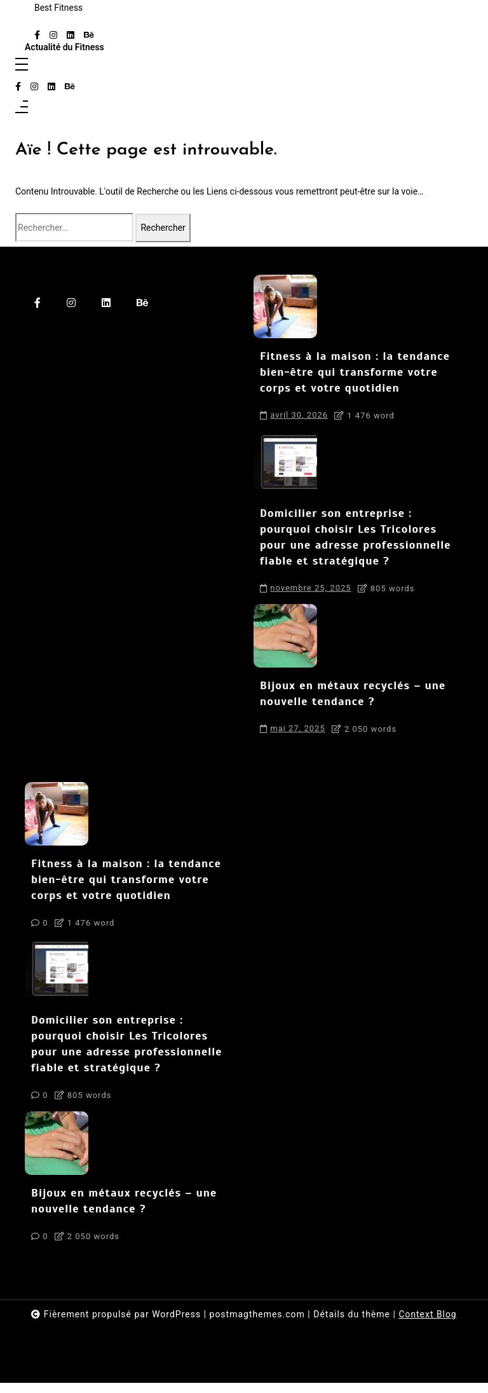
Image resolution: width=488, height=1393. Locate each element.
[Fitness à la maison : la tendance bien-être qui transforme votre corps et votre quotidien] (285, 308)
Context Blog (427, 1324)
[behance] (89, 36)
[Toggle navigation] (21, 65)
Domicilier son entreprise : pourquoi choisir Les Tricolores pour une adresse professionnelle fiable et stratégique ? (358, 541)
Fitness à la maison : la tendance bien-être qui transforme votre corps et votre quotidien (357, 375)
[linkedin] (70, 36)
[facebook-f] (37, 36)
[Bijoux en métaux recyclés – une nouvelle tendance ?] (285, 641)
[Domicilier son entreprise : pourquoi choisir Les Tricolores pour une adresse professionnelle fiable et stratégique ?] (285, 466)
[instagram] (53, 36)
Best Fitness (58, 8)
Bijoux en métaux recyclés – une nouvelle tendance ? (355, 699)
